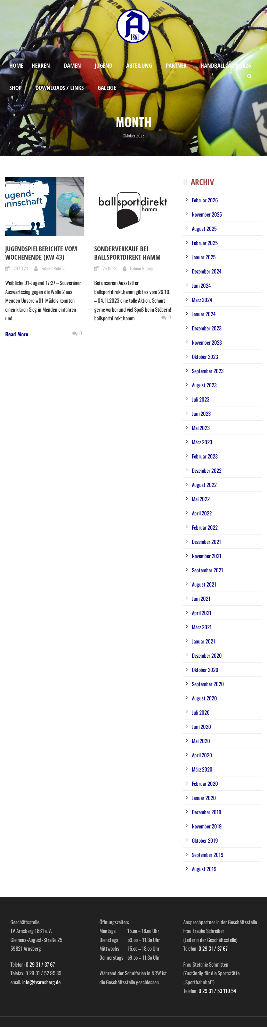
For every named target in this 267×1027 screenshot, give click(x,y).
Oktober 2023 (205, 356)
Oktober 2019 (205, 840)
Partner (176, 65)
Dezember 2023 (206, 328)
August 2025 (204, 228)
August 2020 (204, 698)
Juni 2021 (201, 598)
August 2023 (204, 385)
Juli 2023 (200, 399)
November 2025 (207, 214)
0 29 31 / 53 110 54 (217, 990)
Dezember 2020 (207, 655)
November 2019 (207, 826)
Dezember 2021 (206, 541)
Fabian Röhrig (53, 268)
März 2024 (202, 299)
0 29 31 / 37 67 (40, 964)
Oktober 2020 (205, 669)
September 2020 (208, 684)
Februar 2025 (205, 242)
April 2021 (201, 612)
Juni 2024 (201, 285)
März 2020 (202, 769)
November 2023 (207, 342)
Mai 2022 (201, 499)
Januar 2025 (204, 257)
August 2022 (204, 484)
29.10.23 (21, 268)
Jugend (103, 65)
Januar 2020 (204, 797)
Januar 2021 (203, 641)
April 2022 (202, 513)
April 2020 (202, 755)
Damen (72, 65)
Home (16, 65)
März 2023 (202, 442)
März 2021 (202, 627)
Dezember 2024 (206, 271)
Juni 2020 (201, 726)
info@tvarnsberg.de (41, 982)
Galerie (107, 88)
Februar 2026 (205, 200)
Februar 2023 (205, 456)
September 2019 (208, 854)
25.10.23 (109, 268)
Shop (15, 88)
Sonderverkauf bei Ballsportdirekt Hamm (127, 253)
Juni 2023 (201, 413)
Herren (41, 65)
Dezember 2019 (206, 812)
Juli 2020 (201, 712)
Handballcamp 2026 (226, 65)
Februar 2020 (205, 783)
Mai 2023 (201, 427)
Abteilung (139, 65)
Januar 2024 (204, 314)
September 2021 (207, 570)
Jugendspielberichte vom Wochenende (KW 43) (41, 253)
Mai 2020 (201, 740)
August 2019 (204, 869)
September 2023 (208, 370)
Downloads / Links (59, 88)
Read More (16, 334)
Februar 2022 (205, 527)
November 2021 (206, 555)
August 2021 (204, 584)
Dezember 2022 (206, 470)
